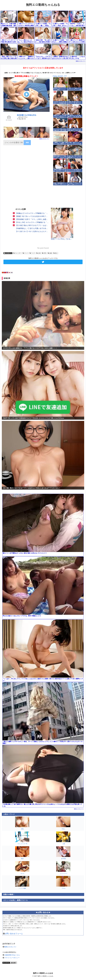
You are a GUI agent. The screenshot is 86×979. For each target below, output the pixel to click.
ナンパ (25, 253)
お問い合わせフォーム (14, 934)
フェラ (32, 253)
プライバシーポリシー (12, 958)
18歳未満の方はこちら (12, 955)
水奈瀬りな (8, 253)
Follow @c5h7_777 (60, 76)
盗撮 (50, 253)
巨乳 (44, 253)
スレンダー (17, 253)
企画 (38, 253)
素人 (56, 253)
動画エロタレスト (81, 61)
